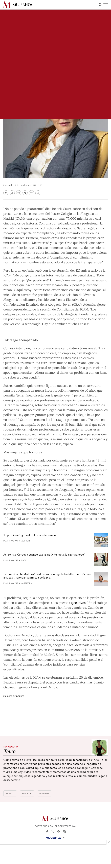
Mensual (44, 793)
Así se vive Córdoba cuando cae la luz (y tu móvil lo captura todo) (44, 554)
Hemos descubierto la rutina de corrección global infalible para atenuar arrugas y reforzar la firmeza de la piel (47, 575)
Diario (10, 793)
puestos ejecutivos (72, 602)
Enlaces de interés (15, 696)
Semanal (27, 793)
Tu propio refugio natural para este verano (29, 535)
